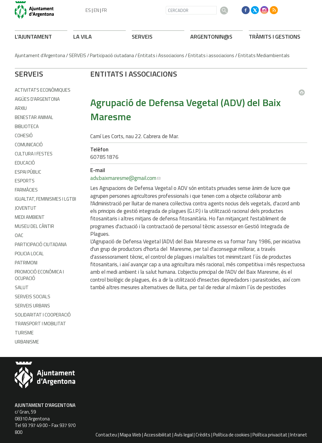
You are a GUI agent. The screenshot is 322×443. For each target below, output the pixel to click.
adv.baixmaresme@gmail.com (123, 178)
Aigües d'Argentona (37, 99)
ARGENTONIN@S (211, 36)
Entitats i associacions (211, 55)
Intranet (298, 434)
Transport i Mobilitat (40, 323)
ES (88, 10)
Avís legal (183, 434)
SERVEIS (142, 36)
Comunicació (29, 144)
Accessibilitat (157, 434)
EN (96, 10)
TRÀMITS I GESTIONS (274, 36)
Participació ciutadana (112, 55)
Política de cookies (231, 434)
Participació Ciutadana (41, 244)
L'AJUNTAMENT (33, 36)
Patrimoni (26, 262)
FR (104, 10)
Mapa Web (130, 434)
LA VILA (82, 36)
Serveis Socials (32, 296)
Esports (25, 180)
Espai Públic (28, 172)
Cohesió (24, 135)
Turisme (24, 332)
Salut (22, 287)
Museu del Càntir (34, 226)
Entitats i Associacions (161, 55)
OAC (19, 235)
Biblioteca (27, 126)
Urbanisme (27, 341)
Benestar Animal (34, 117)
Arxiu (21, 108)
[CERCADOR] (191, 10)
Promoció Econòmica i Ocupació (39, 275)
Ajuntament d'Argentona (40, 55)
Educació (25, 162)
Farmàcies (26, 189)
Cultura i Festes (34, 153)
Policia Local (29, 253)
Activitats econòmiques (42, 90)
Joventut (25, 208)
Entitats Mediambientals (264, 55)
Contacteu (106, 434)
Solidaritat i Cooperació (43, 314)
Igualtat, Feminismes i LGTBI (45, 199)
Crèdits (203, 434)
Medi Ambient (30, 217)
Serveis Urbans (32, 305)
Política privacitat (270, 434)
